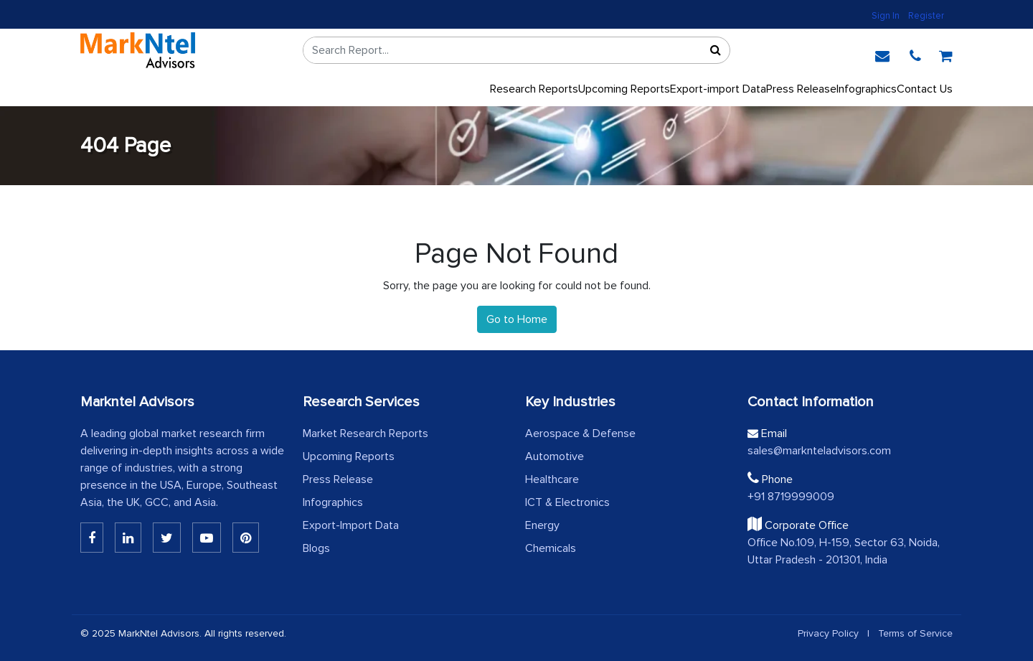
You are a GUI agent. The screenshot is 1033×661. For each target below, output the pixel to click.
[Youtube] (206, 537)
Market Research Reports (365, 433)
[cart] (946, 54)
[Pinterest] (245, 537)
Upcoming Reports (349, 456)
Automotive (554, 456)
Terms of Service (915, 633)
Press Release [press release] (801, 89)
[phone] (915, 54)
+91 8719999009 (790, 496)
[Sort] (715, 50)
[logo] (137, 50)
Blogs (316, 548)
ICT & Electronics (567, 502)
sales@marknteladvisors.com (819, 451)
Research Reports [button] (534, 89)
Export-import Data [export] (718, 89)
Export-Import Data (351, 525)
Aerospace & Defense (580, 433)
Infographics (866, 89)
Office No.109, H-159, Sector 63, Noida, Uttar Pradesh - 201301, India (843, 551)
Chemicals (550, 548)
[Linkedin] (91, 537)
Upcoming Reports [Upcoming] (624, 89)
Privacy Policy (828, 633)
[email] (882, 54)
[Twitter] (167, 537)
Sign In (886, 16)
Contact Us (925, 89)
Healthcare (552, 479)
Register (926, 16)
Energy (542, 525)
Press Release (338, 479)
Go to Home (516, 319)
